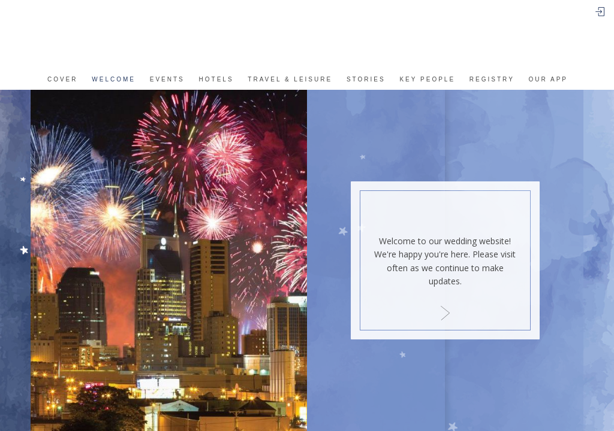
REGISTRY (491, 79)
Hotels (216, 79)
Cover (62, 79)
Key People (427, 79)
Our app (548, 79)
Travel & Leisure (290, 79)
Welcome (114, 79)
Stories (366, 79)
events (167, 79)
